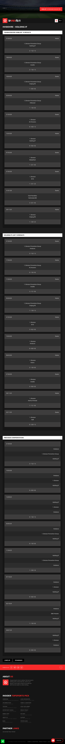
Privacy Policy (24, 710)
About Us (5, 717)
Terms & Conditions (25, 702)
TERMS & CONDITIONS (32, 741)
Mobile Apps (6, 713)
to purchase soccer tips (51, 9)
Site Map (22, 713)
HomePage (5, 699)
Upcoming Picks (7, 702)
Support (22, 717)
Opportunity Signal (8, 710)
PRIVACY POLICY (43, 741)
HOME (4, 8)
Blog (4, 721)
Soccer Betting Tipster (9, 731)
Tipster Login (24, 721)
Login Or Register (25, 699)
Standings (18, 660)
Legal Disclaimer (25, 706)
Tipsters (5, 706)
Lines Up (7, 660)
